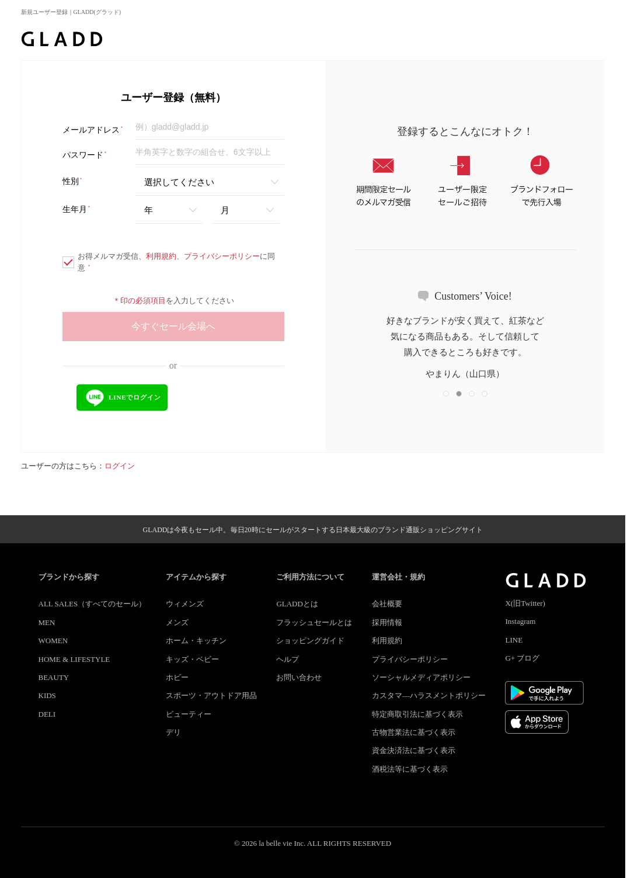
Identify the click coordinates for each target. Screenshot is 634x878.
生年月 (76, 209)
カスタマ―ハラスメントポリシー (429, 695)
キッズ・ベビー (192, 659)
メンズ (177, 622)
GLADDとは (297, 603)
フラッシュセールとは (314, 622)
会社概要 (387, 603)
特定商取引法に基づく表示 (417, 714)
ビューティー (188, 714)
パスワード (84, 155)
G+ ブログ (522, 658)
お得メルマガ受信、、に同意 (168, 262)
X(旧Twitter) (525, 603)
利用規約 (161, 256)
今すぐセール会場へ (173, 326)
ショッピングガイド (310, 640)
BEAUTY (54, 677)
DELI (47, 714)
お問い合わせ (299, 677)
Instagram (520, 621)
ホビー (177, 677)
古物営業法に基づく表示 (413, 732)
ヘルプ (287, 659)
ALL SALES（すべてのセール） (93, 603)
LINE (513, 640)
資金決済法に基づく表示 (413, 750)
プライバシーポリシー (222, 256)
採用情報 (387, 622)
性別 (72, 181)
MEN (47, 622)
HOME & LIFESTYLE (74, 659)
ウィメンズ (185, 603)
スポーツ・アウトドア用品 (211, 695)
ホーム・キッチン (196, 640)
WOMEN (53, 640)
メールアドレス (93, 130)
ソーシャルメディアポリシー (421, 677)
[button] (446, 394)
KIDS (47, 695)
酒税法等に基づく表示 (410, 769)
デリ (173, 732)
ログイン (119, 465)
